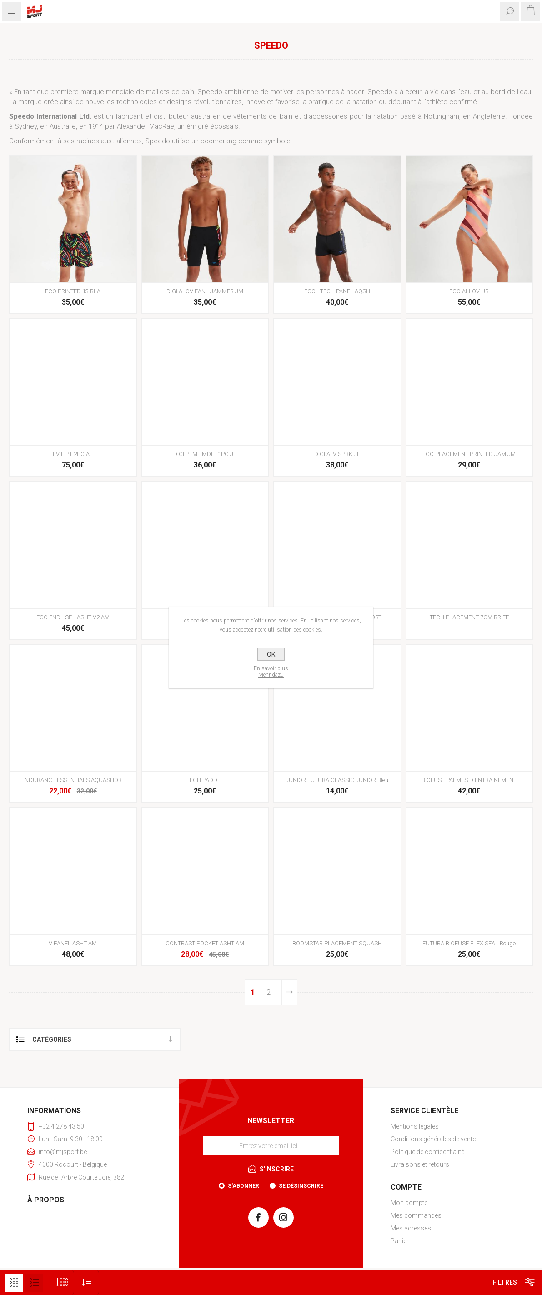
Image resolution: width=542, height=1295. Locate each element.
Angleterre (489, 116)
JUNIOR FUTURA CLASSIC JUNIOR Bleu (337, 780)
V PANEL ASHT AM (73, 943)
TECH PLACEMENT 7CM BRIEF (469, 617)
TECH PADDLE (205, 780)
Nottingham (441, 116)
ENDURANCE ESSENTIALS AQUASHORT (73, 780)
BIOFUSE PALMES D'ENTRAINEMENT (469, 780)
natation (385, 116)
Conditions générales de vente (433, 1139)
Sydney (26, 126)
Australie (63, 126)
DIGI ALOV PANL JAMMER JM (204, 291)
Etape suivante (289, 992)
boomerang (218, 141)
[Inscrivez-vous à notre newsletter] (271, 1145)
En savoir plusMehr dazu (271, 671)
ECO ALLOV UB (469, 291)
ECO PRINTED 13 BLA (72, 291)
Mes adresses (411, 1228)
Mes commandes (416, 1215)
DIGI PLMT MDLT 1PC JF (204, 454)
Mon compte (409, 1202)
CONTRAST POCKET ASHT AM (205, 943)
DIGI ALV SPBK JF (337, 454)
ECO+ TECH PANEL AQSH (337, 291)
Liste (34, 1283)
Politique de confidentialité (427, 1151)
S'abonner (243, 1186)
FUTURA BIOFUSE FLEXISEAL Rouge (469, 943)
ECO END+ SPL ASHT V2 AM (73, 617)
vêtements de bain (262, 116)
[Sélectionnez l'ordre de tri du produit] (86, 1282)
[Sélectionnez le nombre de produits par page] (61, 1282)
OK (271, 654)
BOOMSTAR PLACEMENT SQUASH (337, 943)
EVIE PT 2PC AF (73, 454)
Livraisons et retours (420, 1164)
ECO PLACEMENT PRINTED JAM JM (469, 454)
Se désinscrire (301, 1186)
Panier (400, 1241)
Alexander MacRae (145, 126)
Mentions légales (415, 1126)
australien (206, 116)
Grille (14, 1283)
